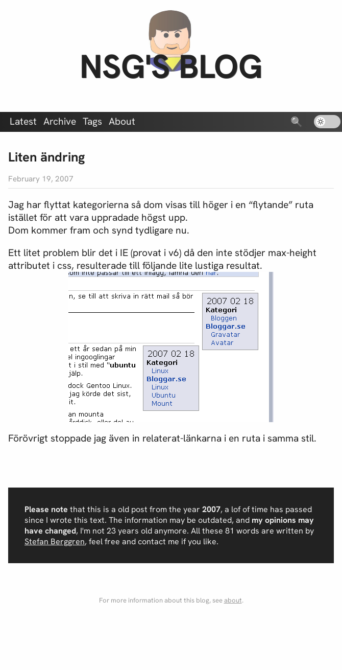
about (233, 600)
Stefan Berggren (55, 541)
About (122, 121)
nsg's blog (171, 66)
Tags (92, 121)
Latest (23, 121)
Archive (59, 121)
